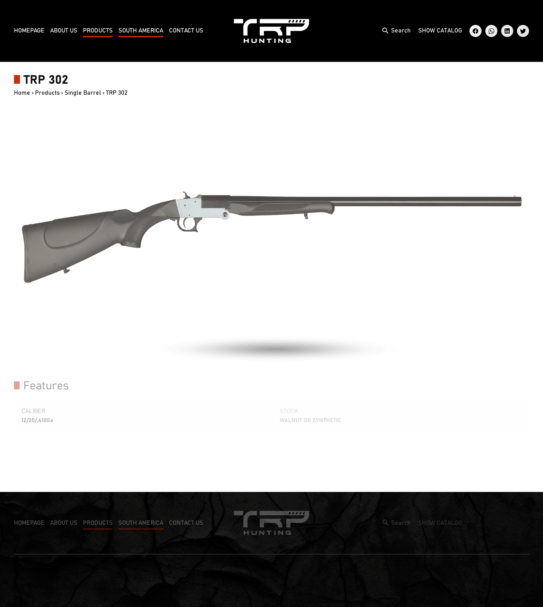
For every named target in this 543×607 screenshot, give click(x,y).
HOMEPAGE (29, 31)
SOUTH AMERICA (140, 31)
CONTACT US (186, 31)
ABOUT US (63, 31)
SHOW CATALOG (440, 31)
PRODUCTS (98, 31)
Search (401, 31)
